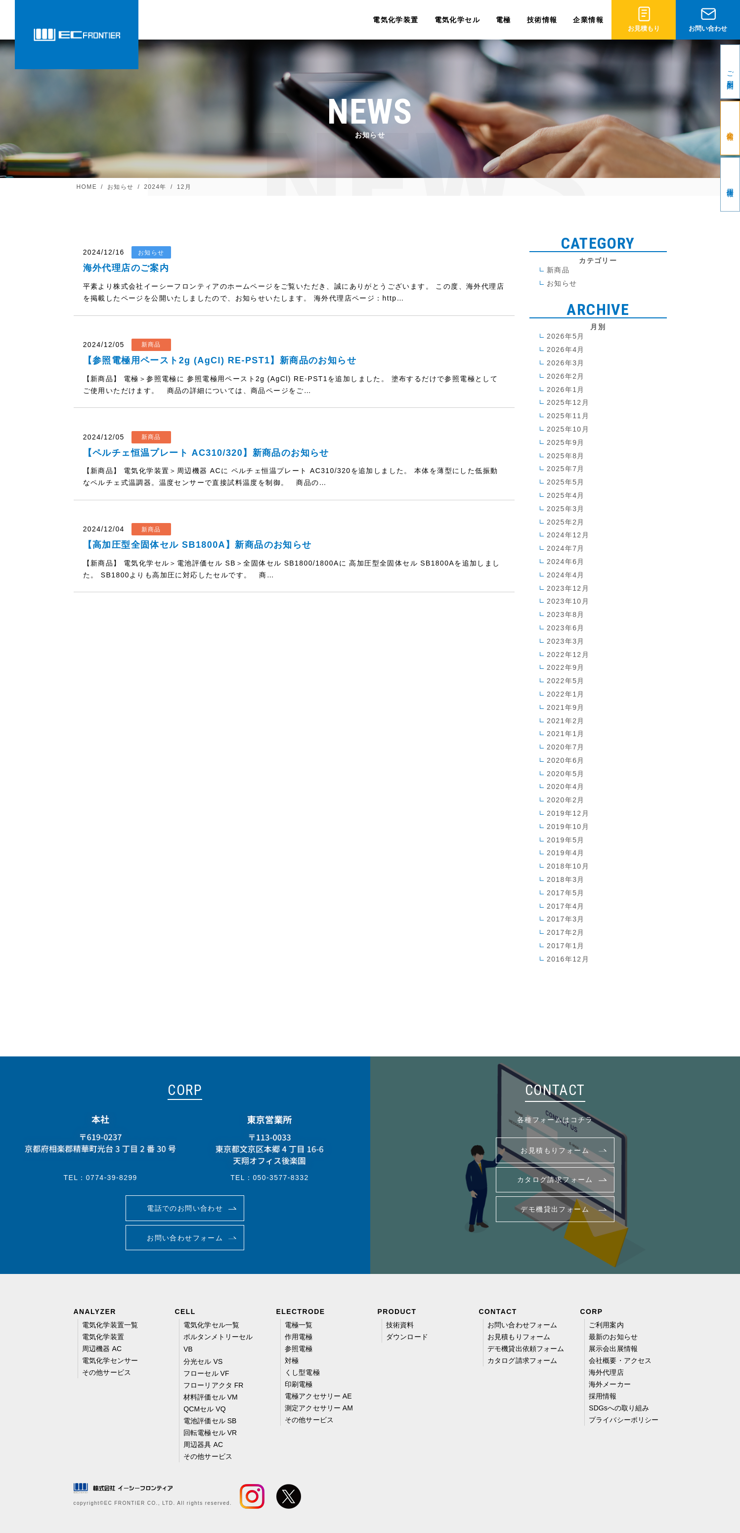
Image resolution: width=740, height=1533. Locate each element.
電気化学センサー (110, 1360)
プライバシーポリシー (623, 1420)
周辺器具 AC (203, 1444)
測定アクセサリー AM (319, 1408)
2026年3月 (566, 363)
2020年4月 (566, 786)
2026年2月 (566, 376)
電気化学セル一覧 (211, 1325)
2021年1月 (566, 734)
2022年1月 (566, 694)
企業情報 (588, 20)
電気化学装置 (395, 20)
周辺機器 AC (102, 1349)
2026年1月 (566, 390)
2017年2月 (566, 932)
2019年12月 (568, 813)
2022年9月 (566, 667)
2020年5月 (566, 774)
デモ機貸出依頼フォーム (525, 1349)
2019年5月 (566, 840)
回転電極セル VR (210, 1433)
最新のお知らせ (613, 1337)
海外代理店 (606, 1372)
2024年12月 (568, 535)
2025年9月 (566, 442)
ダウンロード (407, 1337)
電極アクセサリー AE (318, 1396)
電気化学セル (457, 20)
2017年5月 (566, 893)
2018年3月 (566, 879)
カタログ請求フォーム (522, 1360)
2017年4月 (566, 906)
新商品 (558, 270)
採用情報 (602, 1396)
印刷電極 (298, 1384)
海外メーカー (609, 1384)
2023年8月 (566, 614)
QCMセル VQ (204, 1409)
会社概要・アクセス (620, 1360)
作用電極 (298, 1337)
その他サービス (106, 1372)
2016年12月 (568, 959)
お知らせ (562, 283)
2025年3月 (566, 509)
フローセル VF (206, 1373)
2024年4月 (566, 575)
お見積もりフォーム (518, 1337)
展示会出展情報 (613, 1349)
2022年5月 (566, 681)
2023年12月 (568, 588)
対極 (292, 1360)
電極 (503, 20)
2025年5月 (566, 482)
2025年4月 (566, 495)
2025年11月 (568, 416)
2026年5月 (566, 336)
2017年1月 (566, 946)
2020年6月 (566, 760)
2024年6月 (566, 562)
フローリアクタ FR (213, 1385)
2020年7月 (566, 747)
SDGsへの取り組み (619, 1408)
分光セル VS (202, 1361)
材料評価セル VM (210, 1397)
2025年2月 (566, 522)
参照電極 (298, 1349)
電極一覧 (298, 1325)
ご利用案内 (606, 1325)
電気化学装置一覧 (110, 1325)
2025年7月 (566, 469)
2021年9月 (566, 707)
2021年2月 (566, 721)
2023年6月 (566, 628)
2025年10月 (568, 429)
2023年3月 (566, 641)
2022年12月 (568, 654)
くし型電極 (302, 1372)
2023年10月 (568, 601)
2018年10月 (568, 866)
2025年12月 (568, 402)
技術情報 (542, 20)
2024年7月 (566, 548)
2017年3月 (566, 919)
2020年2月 (566, 800)
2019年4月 (566, 853)
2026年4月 (566, 349)
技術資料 (400, 1325)
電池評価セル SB (209, 1421)
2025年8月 (566, 456)
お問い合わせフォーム (522, 1325)
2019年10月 (568, 827)
